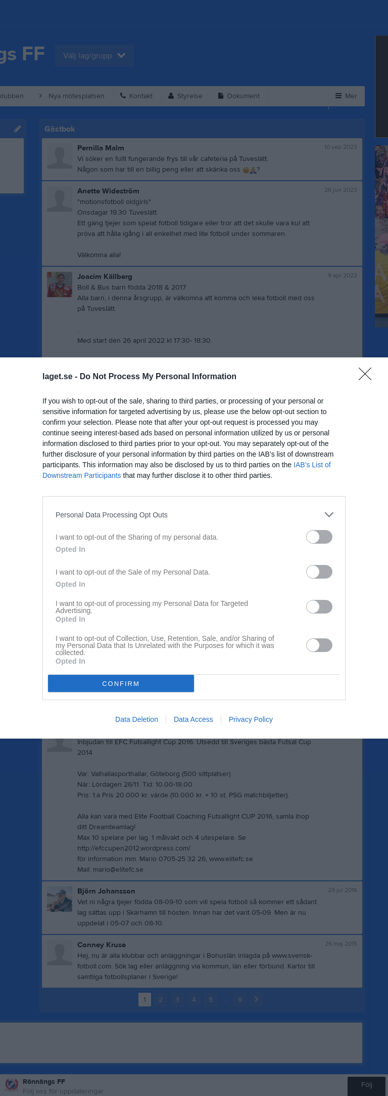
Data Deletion (136, 719)
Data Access (193, 719)
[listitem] (194, 514)
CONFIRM (121, 683)
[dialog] (194, 548)
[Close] (368, 377)
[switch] (319, 537)
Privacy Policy (251, 719)
